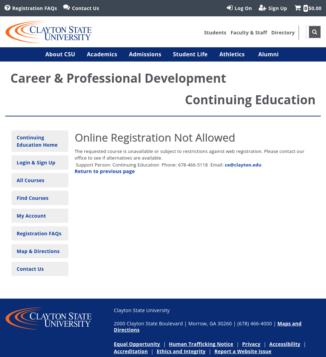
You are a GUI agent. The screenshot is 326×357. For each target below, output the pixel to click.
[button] (60, 54)
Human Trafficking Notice (201, 344)
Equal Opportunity (137, 344)
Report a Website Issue (243, 351)
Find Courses (33, 198)
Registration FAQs (39, 233)
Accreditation (131, 351)
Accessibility (284, 344)
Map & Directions (38, 251)
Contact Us (30, 269)
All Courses (30, 180)
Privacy (251, 344)
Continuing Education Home (37, 141)
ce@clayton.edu (243, 165)
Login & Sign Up (36, 162)
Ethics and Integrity (181, 351)
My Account (31, 215)
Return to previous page (105, 171)
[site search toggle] (314, 32)
